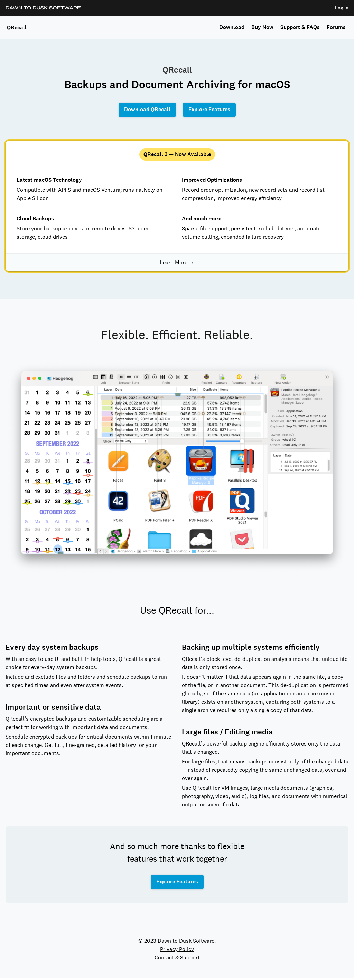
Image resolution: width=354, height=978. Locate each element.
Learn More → (177, 262)
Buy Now (262, 27)
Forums (336, 27)
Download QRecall (147, 109)
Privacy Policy (177, 949)
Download (231, 27)
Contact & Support (177, 957)
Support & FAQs (300, 27)
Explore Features (209, 109)
